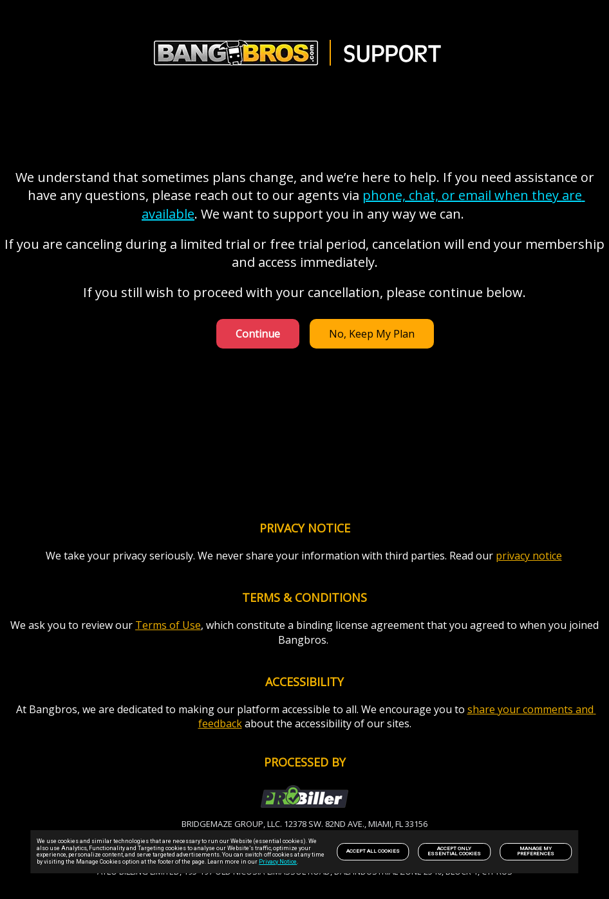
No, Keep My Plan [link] (372, 334)
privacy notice (529, 556)
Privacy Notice (278, 861)
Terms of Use (168, 625)
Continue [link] (258, 334)
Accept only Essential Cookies (454, 851)
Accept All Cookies (373, 851)
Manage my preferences (535, 851)
